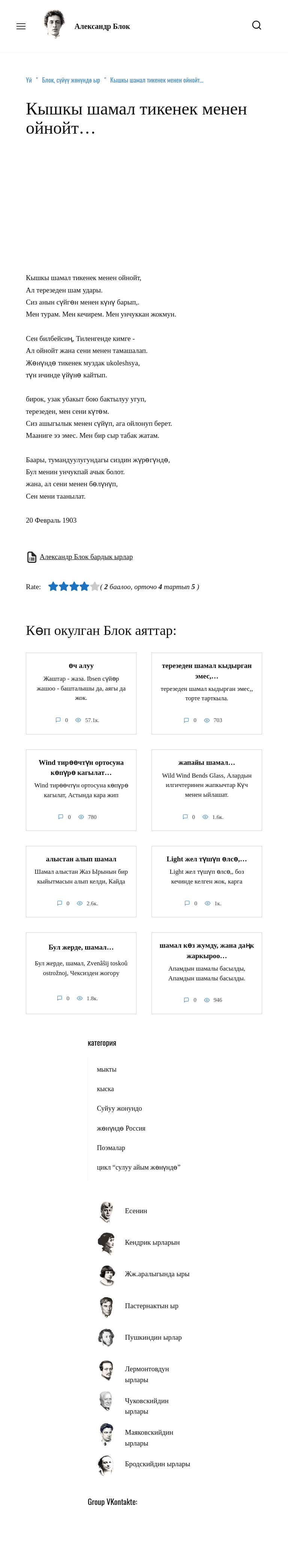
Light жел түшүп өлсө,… (206, 857)
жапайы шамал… (207, 761)
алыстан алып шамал (81, 857)
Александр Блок (102, 26)
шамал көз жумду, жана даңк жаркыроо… (207, 948)
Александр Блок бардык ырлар (86, 557)
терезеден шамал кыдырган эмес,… (207, 670)
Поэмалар (111, 1145)
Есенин (136, 1208)
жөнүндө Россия (121, 1125)
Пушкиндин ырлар (153, 1335)
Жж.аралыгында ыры (157, 1271)
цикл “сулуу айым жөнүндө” (138, 1164)
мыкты (106, 1066)
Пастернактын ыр (151, 1303)
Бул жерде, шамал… (81, 945)
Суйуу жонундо (119, 1106)
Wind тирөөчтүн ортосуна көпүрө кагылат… (81, 766)
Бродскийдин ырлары (157, 1461)
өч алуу (81, 665)
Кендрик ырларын (152, 1240)
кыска (105, 1086)
